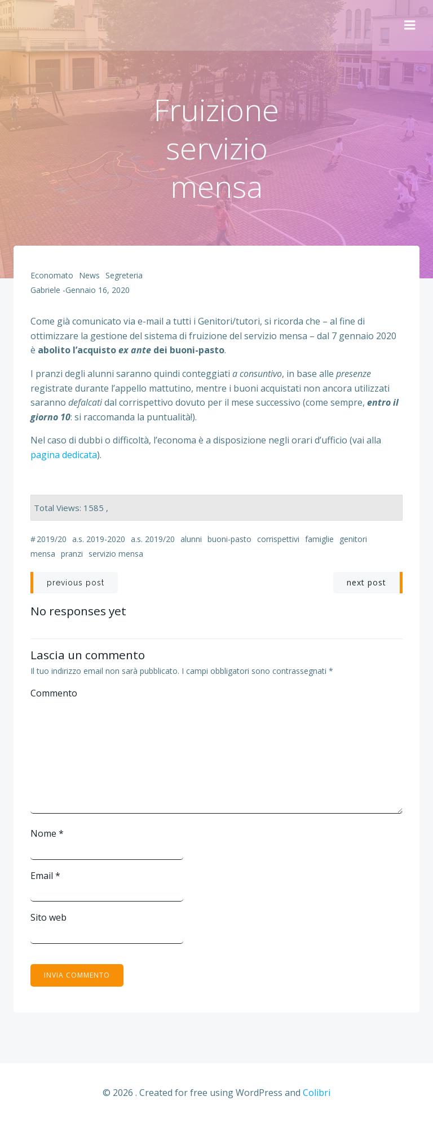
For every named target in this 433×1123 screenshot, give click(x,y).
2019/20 (52, 539)
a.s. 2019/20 (153, 539)
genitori (353, 539)
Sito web (48, 917)
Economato (51, 275)
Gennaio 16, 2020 (97, 290)
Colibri (316, 1092)
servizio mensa (116, 553)
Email (45, 875)
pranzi (72, 553)
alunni (191, 539)
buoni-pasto (229, 539)
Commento (53, 693)
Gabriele (45, 290)
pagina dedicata (63, 455)
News (89, 275)
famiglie (319, 539)
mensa (42, 553)
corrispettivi (278, 539)
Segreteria (124, 275)
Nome (47, 833)
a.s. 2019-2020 (98, 539)
